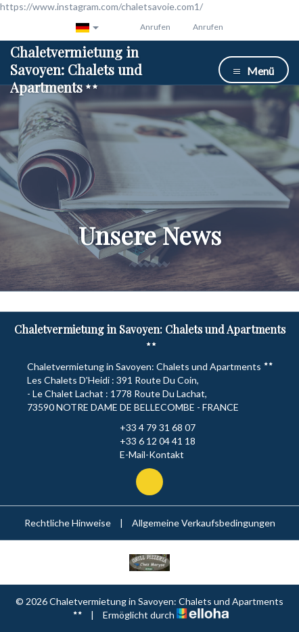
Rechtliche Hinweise (67, 522)
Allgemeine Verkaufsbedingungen (203, 522)
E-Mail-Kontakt (144, 455)
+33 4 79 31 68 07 (150, 428)
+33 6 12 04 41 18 (150, 441)
